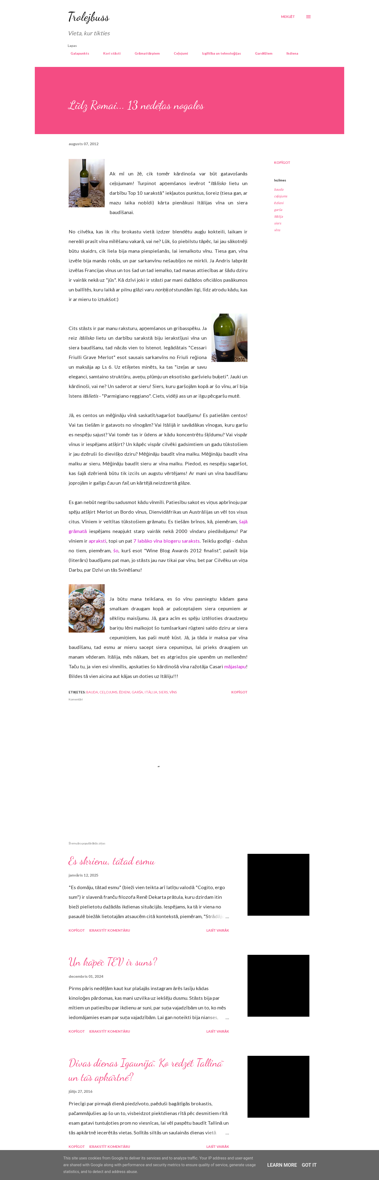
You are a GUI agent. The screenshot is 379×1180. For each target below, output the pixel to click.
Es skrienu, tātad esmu (112, 861)
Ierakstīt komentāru (109, 930)
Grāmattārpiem (144, 53)
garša (278, 210)
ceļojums (280, 196)
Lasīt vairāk (217, 930)
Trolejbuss (88, 16)
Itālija (278, 216)
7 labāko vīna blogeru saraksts (166, 541)
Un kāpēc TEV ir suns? (113, 962)
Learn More (282, 1165)
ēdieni (279, 203)
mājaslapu (235, 666)
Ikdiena (289, 53)
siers (277, 223)
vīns (277, 230)
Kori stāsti (109, 53)
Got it (309, 1165)
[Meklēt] (288, 17)
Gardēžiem (261, 53)
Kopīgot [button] (282, 162)
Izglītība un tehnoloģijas (218, 53)
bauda (278, 189)
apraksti (97, 541)
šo (115, 550)
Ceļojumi (178, 53)
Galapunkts (77, 53)
